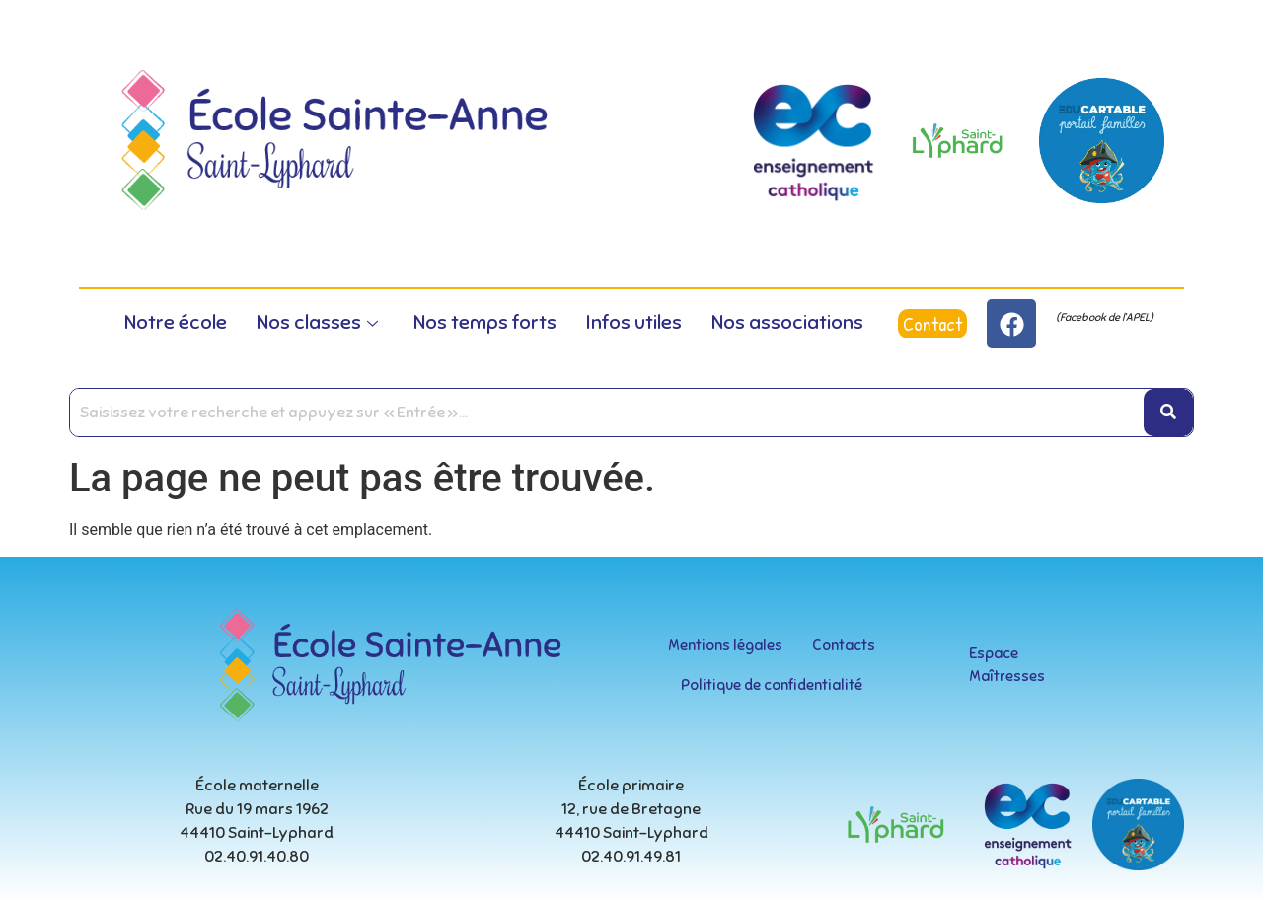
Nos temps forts (485, 322)
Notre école (175, 322)
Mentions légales (725, 645)
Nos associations (787, 322)
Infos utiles (634, 322)
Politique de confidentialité (771, 685)
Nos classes (317, 322)
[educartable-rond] (1101, 140)
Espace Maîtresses (1007, 664)
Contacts (843, 645)
